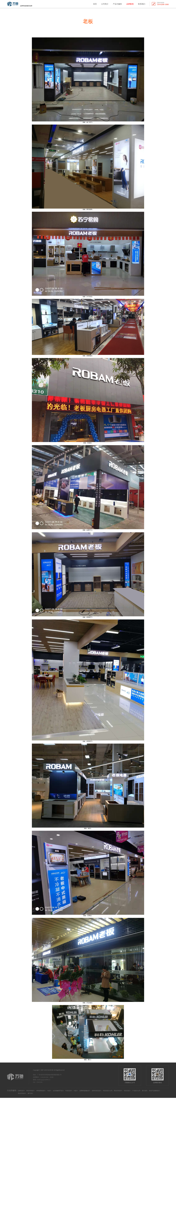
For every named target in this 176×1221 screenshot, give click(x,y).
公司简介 (104, 4)
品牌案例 (130, 4)
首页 (95, 4)
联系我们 (141, 4)
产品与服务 (117, 4)
